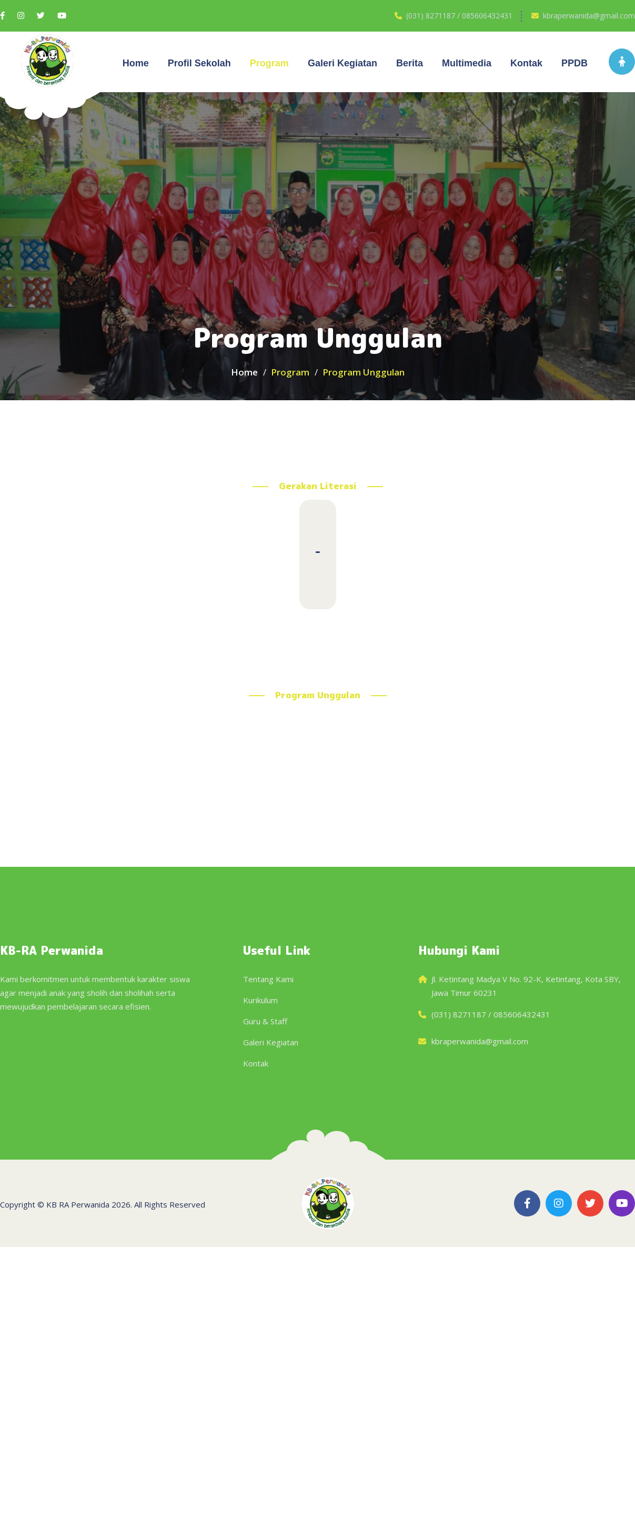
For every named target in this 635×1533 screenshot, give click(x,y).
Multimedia (466, 63)
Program (269, 63)
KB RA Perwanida (77, 1204)
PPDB (574, 63)
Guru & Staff (265, 1021)
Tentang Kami (268, 979)
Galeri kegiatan (342, 63)
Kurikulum (260, 1000)
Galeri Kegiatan (270, 1042)
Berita (409, 63)
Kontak (526, 63)
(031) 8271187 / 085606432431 (459, 16)
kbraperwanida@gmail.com (589, 16)
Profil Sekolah (199, 63)
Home (136, 63)
